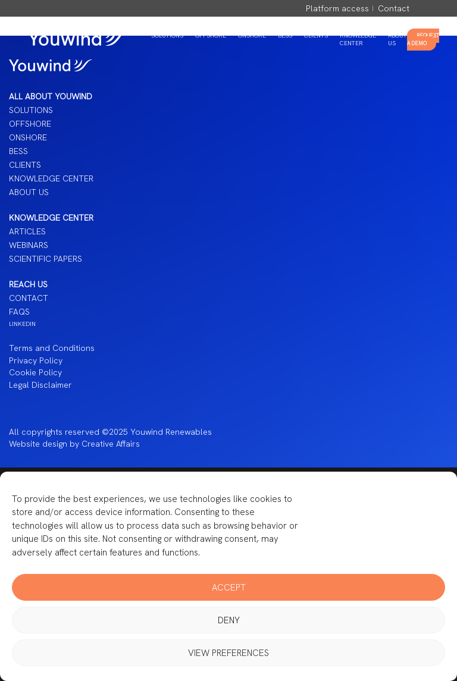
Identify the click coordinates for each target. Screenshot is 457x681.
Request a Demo (423, 39)
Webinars (28, 245)
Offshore (210, 35)
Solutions (167, 35)
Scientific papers (45, 258)
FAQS (19, 311)
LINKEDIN (22, 324)
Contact (393, 8)
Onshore (252, 35)
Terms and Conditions (52, 348)
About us (29, 192)
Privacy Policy (35, 360)
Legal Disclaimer (40, 384)
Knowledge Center (358, 39)
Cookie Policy (35, 372)
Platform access (337, 8)
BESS (285, 35)
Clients (316, 35)
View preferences (228, 653)
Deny (229, 620)
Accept (229, 588)
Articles (27, 231)
